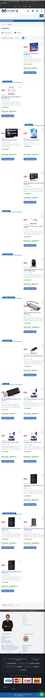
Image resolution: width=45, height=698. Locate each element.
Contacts (3, 639)
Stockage (29, 124)
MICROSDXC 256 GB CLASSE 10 (31, 140)
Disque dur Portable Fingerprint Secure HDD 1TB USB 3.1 (34, 529)
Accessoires (7, 81)
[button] (23, 38)
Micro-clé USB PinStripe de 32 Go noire (34, 399)
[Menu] (6, 21)
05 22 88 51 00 (17, 1)
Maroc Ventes (26, 688)
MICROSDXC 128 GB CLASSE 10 (9, 140)
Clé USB (6, 383)
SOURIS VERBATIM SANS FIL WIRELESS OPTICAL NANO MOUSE (33, 270)
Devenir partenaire (26, 647)
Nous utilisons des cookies (6, 640)
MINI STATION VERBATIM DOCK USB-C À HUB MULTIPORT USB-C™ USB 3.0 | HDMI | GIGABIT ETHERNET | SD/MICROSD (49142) (33, 319)
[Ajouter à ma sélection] (42, 43)
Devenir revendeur (34, 1)
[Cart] (30, 7)
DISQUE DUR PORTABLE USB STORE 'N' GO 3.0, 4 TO (11, 572)
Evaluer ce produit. (28, 56)
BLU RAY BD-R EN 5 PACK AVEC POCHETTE (31, 54)
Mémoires (6, 211)
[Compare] (28, 11)
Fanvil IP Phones (39, 687)
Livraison (31, 688)
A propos (22, 1)
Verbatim (5, 397)
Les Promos (25, 650)
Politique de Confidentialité (6, 641)
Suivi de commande (20, 688)
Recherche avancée (39, 18)
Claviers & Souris (9, 297)
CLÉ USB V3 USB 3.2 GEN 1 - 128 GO (10, 442)
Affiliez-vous (28, 1)
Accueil (4, 24)
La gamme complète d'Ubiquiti (29, 687)
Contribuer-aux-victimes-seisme (7, 642)
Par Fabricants (4, 638)
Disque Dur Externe (9, 513)
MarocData (20, 695)
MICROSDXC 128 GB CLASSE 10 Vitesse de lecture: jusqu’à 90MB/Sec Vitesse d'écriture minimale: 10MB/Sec (11, 145)
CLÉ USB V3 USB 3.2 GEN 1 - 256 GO (32, 442)
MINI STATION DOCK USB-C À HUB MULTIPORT (32, 313)
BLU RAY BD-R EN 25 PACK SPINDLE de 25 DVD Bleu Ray (11, 97)
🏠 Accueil (5, 1)
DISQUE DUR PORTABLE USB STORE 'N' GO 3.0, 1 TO (33, 486)
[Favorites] (32, 11)
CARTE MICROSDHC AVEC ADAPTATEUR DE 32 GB (34, 184)
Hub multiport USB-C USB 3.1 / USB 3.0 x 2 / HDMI (34, 227)
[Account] (19, 6)
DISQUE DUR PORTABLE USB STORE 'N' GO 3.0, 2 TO (11, 529)
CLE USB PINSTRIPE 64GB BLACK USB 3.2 (33, 356)
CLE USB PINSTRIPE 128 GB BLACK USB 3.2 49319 (11, 399)
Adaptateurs (7, 254)
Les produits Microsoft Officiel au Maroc (15, 687)
